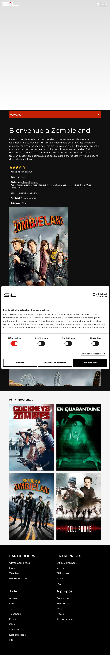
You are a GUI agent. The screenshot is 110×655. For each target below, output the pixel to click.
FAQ (58, 583)
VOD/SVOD (55, 114)
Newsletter (62, 603)
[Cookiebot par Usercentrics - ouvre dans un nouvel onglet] (95, 295)
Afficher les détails (91, 354)
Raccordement (65, 619)
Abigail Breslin (23, 185)
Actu (59, 608)
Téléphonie (62, 573)
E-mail (12, 619)
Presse (60, 613)
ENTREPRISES (68, 556)
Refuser (20, 362)
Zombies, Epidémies (29, 193)
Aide (13, 591)
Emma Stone (62, 185)
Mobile (13, 568)
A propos (64, 591)
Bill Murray (50, 185)
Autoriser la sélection (55, 362)
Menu (103, 4)
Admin (13, 598)
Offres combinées (66, 562)
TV (11, 608)
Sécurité (14, 629)
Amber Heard (37, 185)
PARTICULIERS (22, 556)
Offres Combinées (19, 562)
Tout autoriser (90, 362)
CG (11, 640)
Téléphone (15, 613)
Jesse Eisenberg (77, 185)
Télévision (14, 573)
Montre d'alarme (18, 578)
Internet (61, 568)
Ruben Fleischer (30, 182)
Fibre (12, 624)
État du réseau (17, 634)
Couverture (63, 598)
